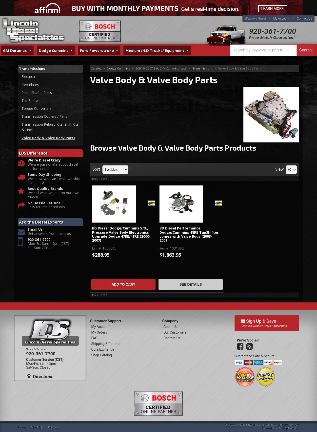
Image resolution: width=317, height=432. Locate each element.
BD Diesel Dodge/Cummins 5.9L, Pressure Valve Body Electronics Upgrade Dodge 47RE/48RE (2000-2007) (121, 234)
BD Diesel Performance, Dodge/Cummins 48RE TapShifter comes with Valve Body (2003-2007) (188, 234)
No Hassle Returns (44, 204)
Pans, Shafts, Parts (36, 92)
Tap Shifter (30, 100)
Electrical (28, 76)
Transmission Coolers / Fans (44, 116)
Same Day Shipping (44, 175)
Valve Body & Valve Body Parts (48, 138)
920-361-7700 (272, 31)
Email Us (35, 230)
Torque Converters (36, 108)
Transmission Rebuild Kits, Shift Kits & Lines (50, 127)
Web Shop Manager (287, 428)
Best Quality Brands (45, 189)
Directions (40, 376)
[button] (272, 50)
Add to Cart (123, 284)
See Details (190, 284)
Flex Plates (30, 84)
